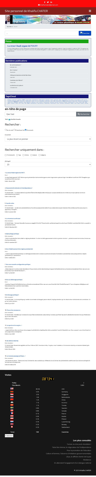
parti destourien (67, 103)
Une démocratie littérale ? (49, 81)
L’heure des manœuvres (13, 311)
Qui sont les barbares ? (49, 66)
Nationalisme (21, 102)
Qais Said (56, 102)
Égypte (79, 103)
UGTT (20, 103)
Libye (54, 101)
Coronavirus (47, 100)
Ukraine (28, 103)
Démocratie (56, 100)
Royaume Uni (61, 102)
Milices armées (69, 101)
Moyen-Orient (86, 101)
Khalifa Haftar (47, 101)
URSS (23, 103)
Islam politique (42, 101)
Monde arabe (75, 101)
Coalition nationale (42, 100)
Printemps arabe (46, 102)
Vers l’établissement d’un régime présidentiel (19, 250)
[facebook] (44, 2)
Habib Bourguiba (28, 101)
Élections (82, 103)
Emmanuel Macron (78, 100)
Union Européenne (34, 103)
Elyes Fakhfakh (71, 100)
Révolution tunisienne (71, 102)
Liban (52, 101)
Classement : (8, 135)
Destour (51, 100)
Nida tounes (34, 102)
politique (72, 103)
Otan (37, 102)
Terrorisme (12, 103)
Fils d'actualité (10, 155)
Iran (38, 101)
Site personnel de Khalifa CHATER (26, 10)
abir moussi (62, 103)
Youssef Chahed (53, 103)
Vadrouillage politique (12, 235)
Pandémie (41, 102)
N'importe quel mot (19, 130)
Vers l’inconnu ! (49, 71)
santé (76, 103)
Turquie (17, 103)
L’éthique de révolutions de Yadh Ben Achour (49, 76)
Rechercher (84, 114)
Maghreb (64, 101)
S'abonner (9, 437)
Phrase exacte (29, 130)
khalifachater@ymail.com (49, 4)
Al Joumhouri (19, 100)
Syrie (83, 102)
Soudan (80, 102)
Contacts (35, 155)
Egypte (60, 100)
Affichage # (7, 162)
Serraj (77, 102)
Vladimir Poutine (47, 103)
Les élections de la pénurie (49, 86)
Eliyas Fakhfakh (65, 100)
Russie (65, 102)
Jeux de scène (10, 204)
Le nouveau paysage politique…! (16, 357)
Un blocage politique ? (12, 296)
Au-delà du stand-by (12, 342)
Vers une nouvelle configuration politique (18, 265)
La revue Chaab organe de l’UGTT (23, 46)
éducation (86, 103)
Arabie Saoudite (28, 100)
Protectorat (52, 102)
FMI (82, 100)
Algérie (23, 100)
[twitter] (48, 2)
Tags (19, 155)
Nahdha (16, 102)
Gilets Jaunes (22, 101)
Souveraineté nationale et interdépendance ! (19, 189)
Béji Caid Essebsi (35, 100)
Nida (25, 102)
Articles (27, 155)
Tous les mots (9, 130)
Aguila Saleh (14, 100)
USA (25, 103)
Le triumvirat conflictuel (13, 219)
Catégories (43, 155)
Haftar (33, 101)
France (18, 101)
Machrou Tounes (59, 101)
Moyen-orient (10, 102)
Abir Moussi (9, 100)
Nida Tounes (29, 102)
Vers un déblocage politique (14, 281)
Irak (35, 101)
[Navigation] (90, 11)
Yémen (58, 103)
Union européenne (41, 103)
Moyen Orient (80, 101)
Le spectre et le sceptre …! (14, 327)
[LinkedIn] (51, 2)
